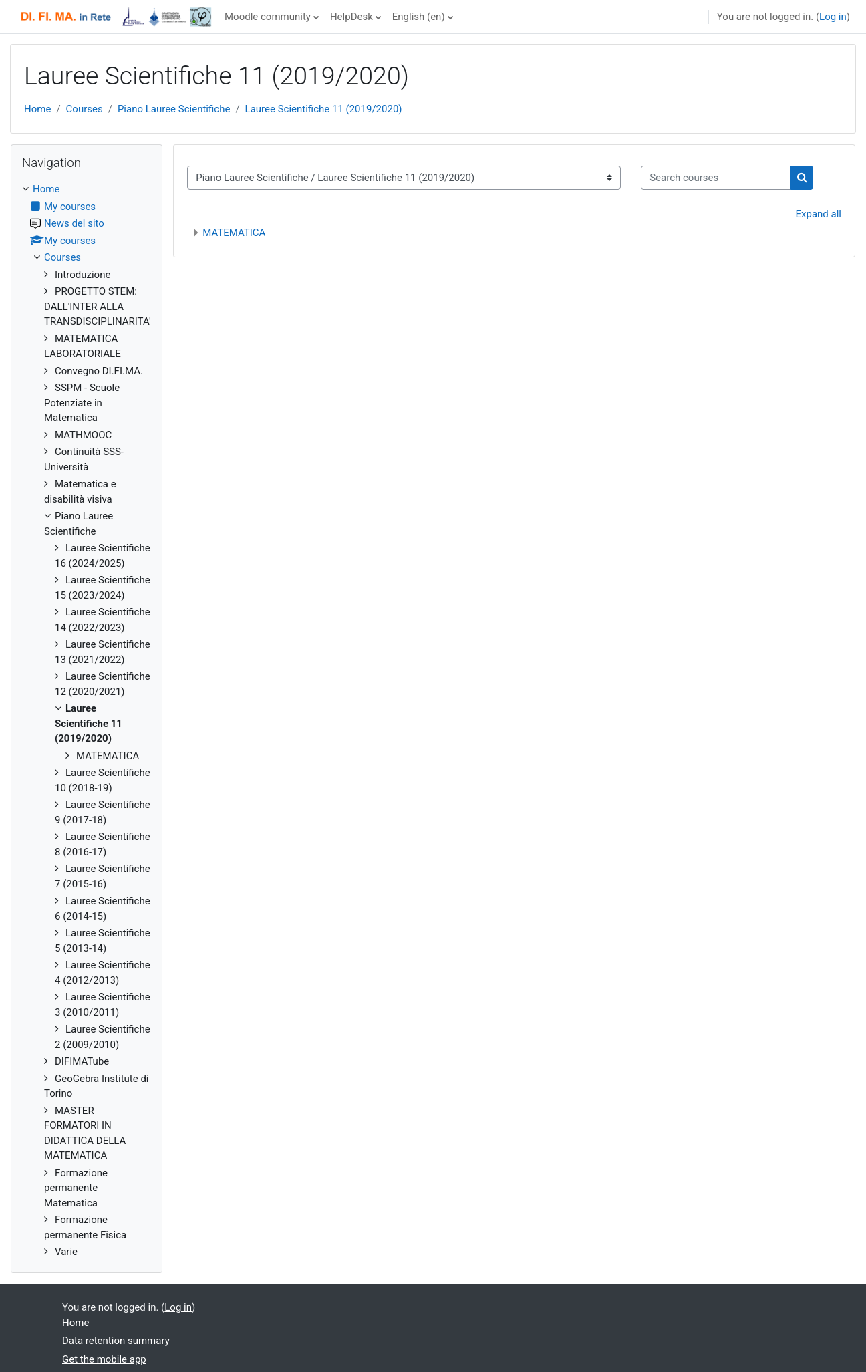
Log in (833, 17)
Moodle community (268, 17)
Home (37, 109)
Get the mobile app (104, 1359)
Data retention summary (116, 1341)
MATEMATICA (233, 233)
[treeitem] (86, 721)
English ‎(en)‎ (418, 17)
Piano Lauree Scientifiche (174, 109)
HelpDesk (351, 17)
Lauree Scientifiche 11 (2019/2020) (323, 109)
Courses (84, 109)
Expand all (818, 214)
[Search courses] (716, 178)
